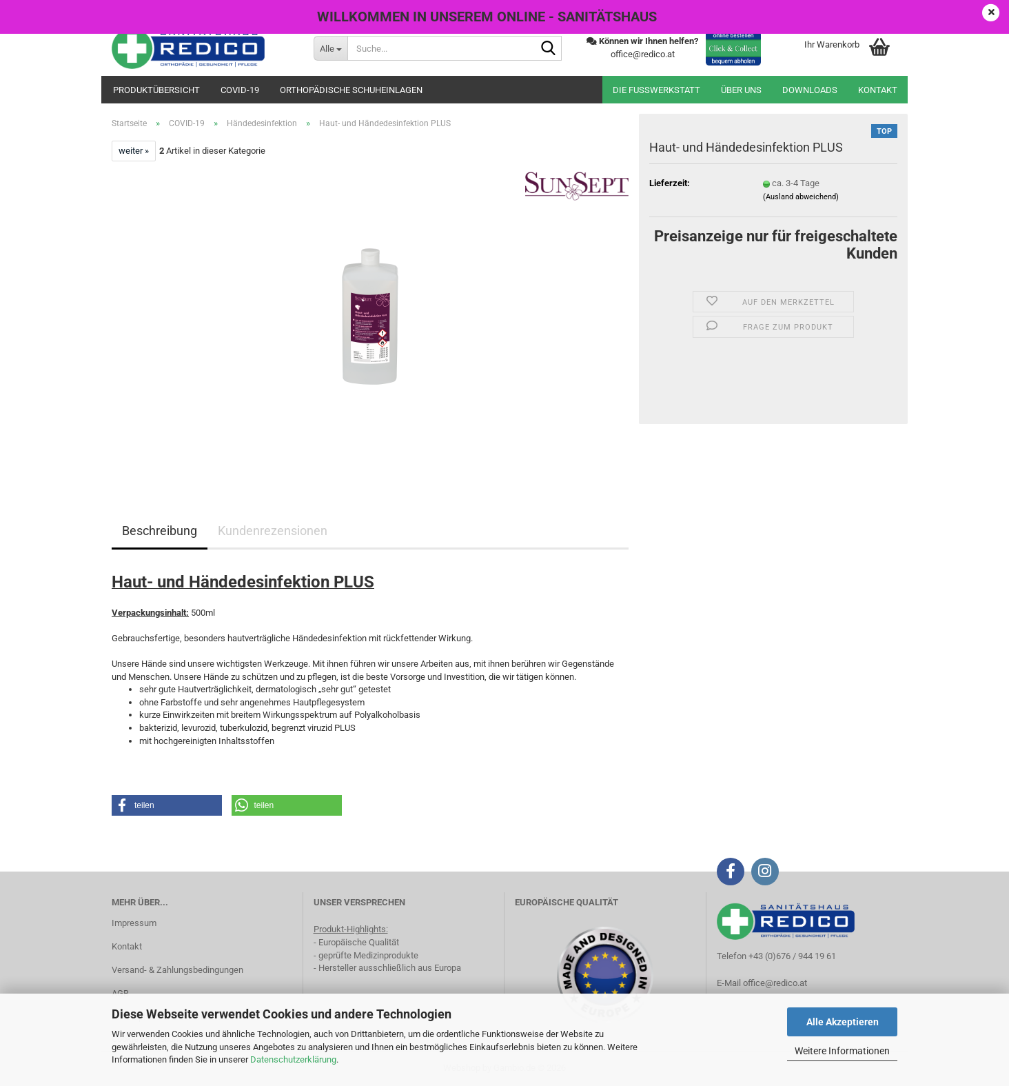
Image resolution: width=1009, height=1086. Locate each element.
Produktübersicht (156, 90)
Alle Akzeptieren (842, 1021)
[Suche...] (330, 48)
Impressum (134, 923)
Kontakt (877, 90)
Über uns (741, 90)
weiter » (134, 150)
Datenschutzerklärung (293, 1059)
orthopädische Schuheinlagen (351, 90)
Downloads (809, 90)
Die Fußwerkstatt (656, 90)
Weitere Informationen (842, 1050)
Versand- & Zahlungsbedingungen (177, 970)
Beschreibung (159, 530)
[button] (167, 805)
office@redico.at (775, 983)
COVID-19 (240, 90)
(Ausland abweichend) (801, 196)
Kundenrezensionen (272, 530)
